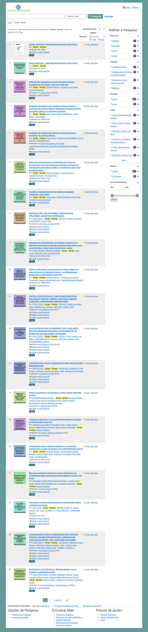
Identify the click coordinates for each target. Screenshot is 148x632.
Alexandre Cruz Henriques (40, 200)
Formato (114, 94)
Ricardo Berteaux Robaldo (51, 403)
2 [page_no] (49, 600)
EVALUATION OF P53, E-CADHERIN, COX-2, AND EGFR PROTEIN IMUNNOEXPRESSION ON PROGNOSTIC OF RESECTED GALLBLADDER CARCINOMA (53, 331)
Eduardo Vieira (41, 253)
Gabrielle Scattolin (52, 251)
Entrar (127, 7)
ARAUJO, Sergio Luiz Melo (70, 218)
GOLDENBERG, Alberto (39, 342)
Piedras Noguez (46, 87)
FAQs (102, 620)
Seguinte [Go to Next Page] (58, 600)
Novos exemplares (64, 625)
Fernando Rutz (51, 176)
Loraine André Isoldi (44, 454)
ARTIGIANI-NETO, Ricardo (46, 339)
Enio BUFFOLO (43, 141)
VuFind (12, 8)
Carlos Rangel (38, 251)
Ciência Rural (45, 93)
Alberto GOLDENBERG (67, 138)
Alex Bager (36, 481)
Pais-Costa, (44, 507)
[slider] (112, 195)
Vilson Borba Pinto (40, 575)
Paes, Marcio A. (63, 510)
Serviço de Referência (109, 617)
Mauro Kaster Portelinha (65, 427)
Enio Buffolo (40, 117)
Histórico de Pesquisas (21, 615)
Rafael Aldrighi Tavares (44, 427)
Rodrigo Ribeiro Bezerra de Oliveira (64, 577)
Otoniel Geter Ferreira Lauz (45, 484)
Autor (10, 22)
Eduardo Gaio (54, 253)
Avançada (108, 16)
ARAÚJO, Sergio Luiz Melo (70, 304)
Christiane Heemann (66, 484)
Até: (127, 187)
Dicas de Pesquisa (108, 615)
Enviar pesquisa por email (66, 606)
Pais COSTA (44, 138)
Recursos (114, 36)
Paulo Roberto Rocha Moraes (54, 481)
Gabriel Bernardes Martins (72, 280)
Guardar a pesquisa (92, 606)
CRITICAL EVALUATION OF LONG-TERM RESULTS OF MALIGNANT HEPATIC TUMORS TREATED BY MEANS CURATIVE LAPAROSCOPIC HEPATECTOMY (53, 299)
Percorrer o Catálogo (65, 615)
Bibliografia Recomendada (67, 623)
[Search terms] (36, 16)
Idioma (136, 7)
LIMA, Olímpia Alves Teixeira (41, 307)
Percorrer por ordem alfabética (69, 617)
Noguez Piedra (42, 580)
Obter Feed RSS (40, 606)
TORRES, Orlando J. (66, 548)
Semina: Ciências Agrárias (51, 433)
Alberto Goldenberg (64, 114)
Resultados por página (89, 31)
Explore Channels (63, 620)
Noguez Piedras (46, 173)
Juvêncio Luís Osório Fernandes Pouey (45, 400)
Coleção (114, 62)
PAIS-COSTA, (45, 218)
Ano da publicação (118, 182)
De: (112, 187)
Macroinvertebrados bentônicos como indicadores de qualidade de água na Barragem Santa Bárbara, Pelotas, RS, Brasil (55, 475)
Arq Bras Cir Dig (47, 224)
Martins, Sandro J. (64, 508)
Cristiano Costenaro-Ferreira (60, 575)
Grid (101, 40)
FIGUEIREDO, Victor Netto (40, 221)
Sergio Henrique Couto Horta (68, 197)
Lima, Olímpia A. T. (48, 510)
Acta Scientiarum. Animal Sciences (54, 585)
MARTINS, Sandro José (63, 307)
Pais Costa (43, 114)
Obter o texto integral (39, 52)
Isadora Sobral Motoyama (49, 280)
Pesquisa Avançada (20, 617)
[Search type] (76, 16)
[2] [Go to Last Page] (67, 600)
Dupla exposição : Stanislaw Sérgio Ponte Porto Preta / (53, 44)
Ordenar (83, 36)
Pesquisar (95, 16)
